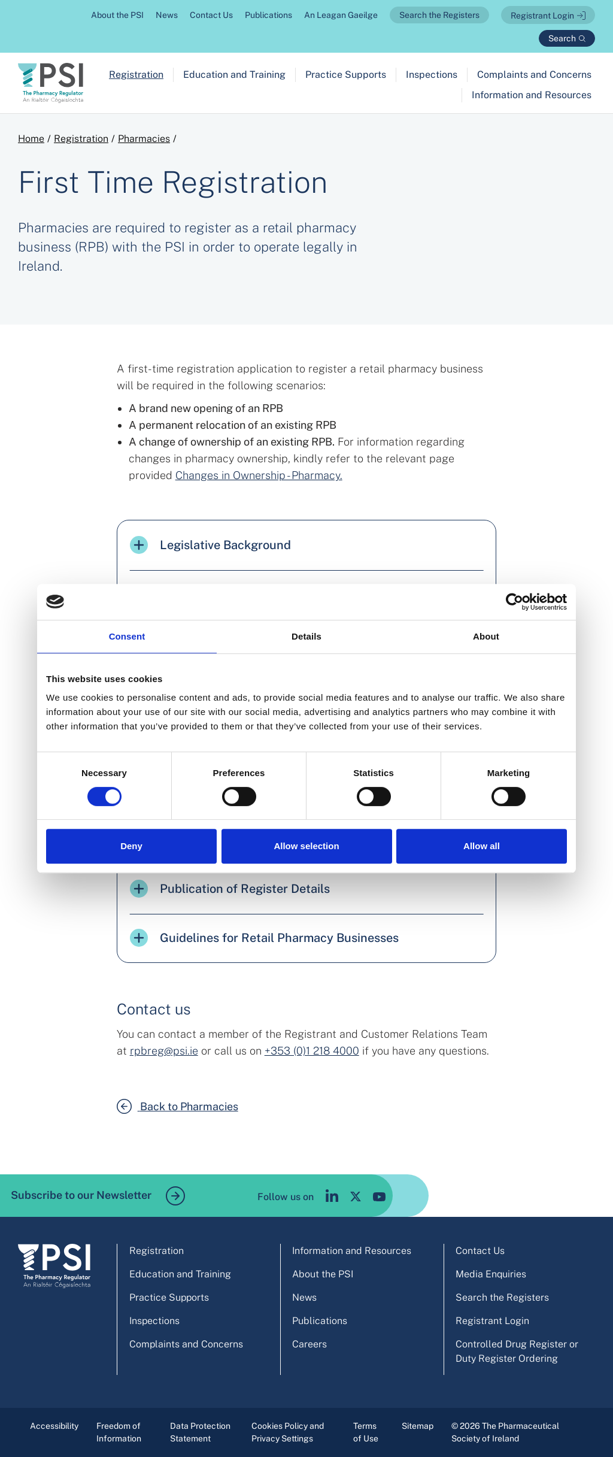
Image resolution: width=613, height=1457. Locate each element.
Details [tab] (306, 636)
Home (31, 138)
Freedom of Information (118, 1432)
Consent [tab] (127, 636)
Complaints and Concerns (534, 74)
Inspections (431, 74)
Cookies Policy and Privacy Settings (287, 1432)
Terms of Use (365, 1432)
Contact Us (211, 15)
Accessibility (54, 1426)
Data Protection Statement (200, 1432)
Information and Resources (531, 95)
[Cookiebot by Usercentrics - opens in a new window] (514, 602)
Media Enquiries (491, 1274)
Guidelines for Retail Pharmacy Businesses (264, 938)
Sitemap (417, 1426)
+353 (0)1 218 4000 (312, 1050)
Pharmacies (144, 138)
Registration (136, 74)
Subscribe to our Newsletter (98, 1195)
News (167, 15)
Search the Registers (439, 15)
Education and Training (234, 74)
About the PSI (117, 15)
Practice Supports (345, 74)
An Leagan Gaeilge (341, 15)
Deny (131, 846)
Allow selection (306, 846)
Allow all (481, 846)
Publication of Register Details (230, 889)
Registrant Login (542, 15)
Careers (309, 1344)
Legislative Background (210, 545)
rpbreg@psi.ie (164, 1050)
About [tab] (486, 636)
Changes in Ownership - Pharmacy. (258, 475)
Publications (268, 15)
